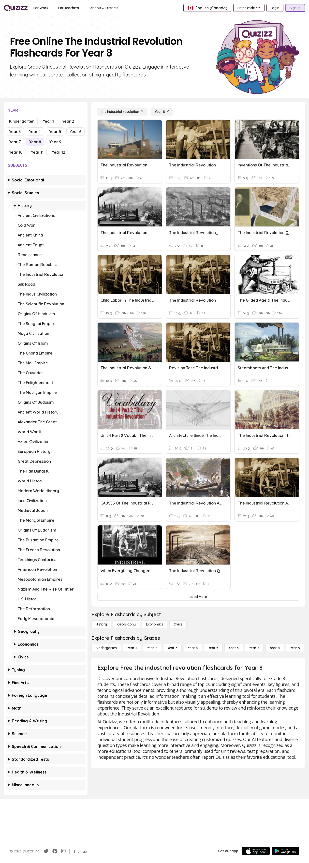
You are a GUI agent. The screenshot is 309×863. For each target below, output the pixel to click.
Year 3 (15, 131)
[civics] (178, 624)
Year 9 (55, 141)
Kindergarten (21, 121)
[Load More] (198, 597)
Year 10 (16, 152)
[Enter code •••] (248, 8)
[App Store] (256, 851)
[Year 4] (193, 648)
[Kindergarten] (106, 648)
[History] (101, 624)
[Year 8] (162, 112)
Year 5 (55, 131)
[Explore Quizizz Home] (16, 8)
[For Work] (40, 8)
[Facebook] (54, 851)
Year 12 (58, 152)
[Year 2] (152, 648)
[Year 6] (233, 648)
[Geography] (126, 624)
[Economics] (154, 624)
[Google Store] (285, 851)
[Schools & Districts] (103, 8)
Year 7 (15, 141)
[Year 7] (254, 648)
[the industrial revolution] (122, 112)
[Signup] (295, 8)
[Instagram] (63, 851)
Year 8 (35, 141)
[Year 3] (172, 648)
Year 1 (48, 121)
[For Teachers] (68, 8)
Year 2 (68, 121)
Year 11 (37, 152)
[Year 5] (213, 648)
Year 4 (35, 131)
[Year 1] (132, 648)
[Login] (274, 8)
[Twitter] (46, 851)
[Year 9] (295, 648)
